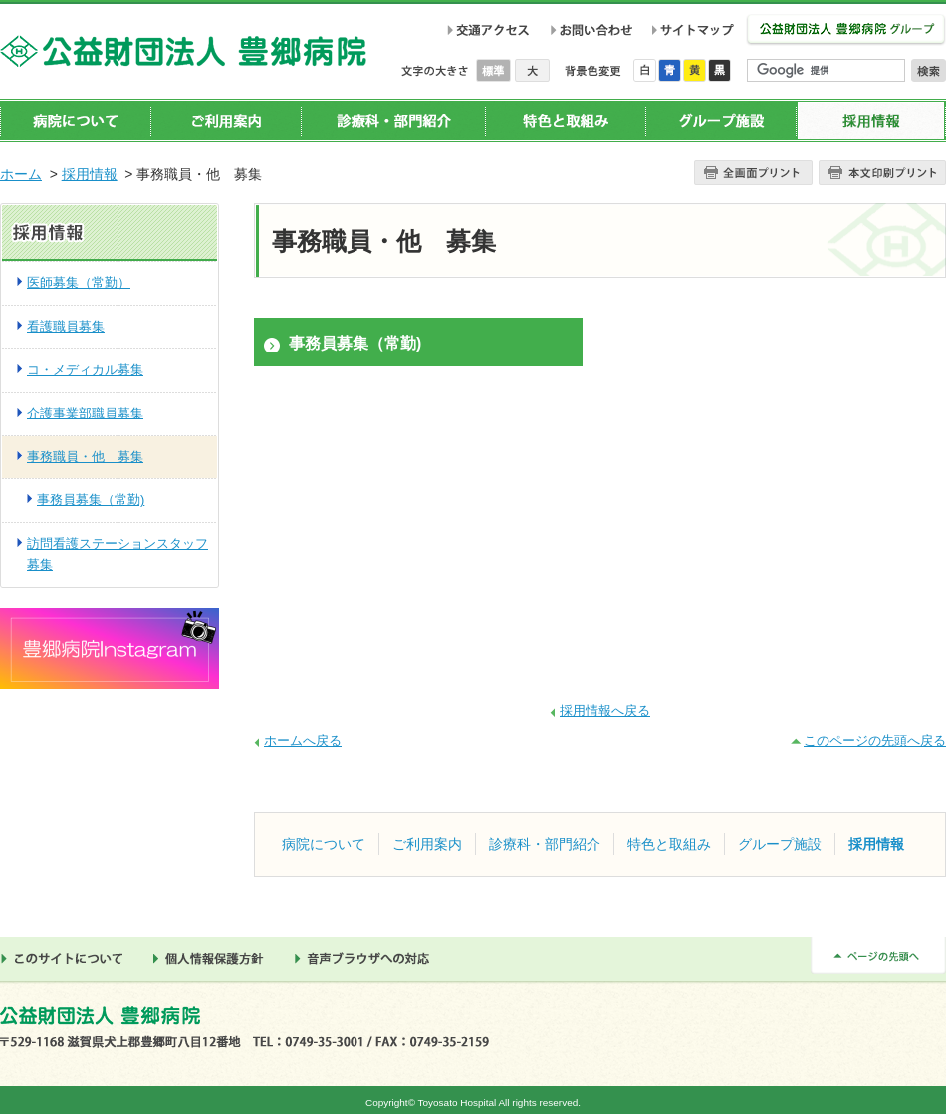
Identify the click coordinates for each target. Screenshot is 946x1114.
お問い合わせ (591, 30)
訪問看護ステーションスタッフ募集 (117, 554)
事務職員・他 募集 (85, 456)
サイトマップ (696, 30)
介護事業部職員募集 (85, 413)
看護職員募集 (66, 326)
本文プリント (882, 172)
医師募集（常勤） (78, 282)
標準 (495, 70)
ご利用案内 (226, 120)
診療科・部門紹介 (393, 120)
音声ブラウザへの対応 (368, 959)
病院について (75, 120)
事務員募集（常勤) (355, 343)
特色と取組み (565, 120)
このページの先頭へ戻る (875, 740)
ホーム (21, 174)
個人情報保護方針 (214, 959)
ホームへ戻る (303, 740)
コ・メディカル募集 (85, 369)
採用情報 (871, 120)
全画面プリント (753, 172)
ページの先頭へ (878, 955)
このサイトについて (66, 959)
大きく (532, 70)
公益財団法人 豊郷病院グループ (846, 30)
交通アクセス (488, 30)
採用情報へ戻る (605, 710)
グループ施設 (720, 120)
